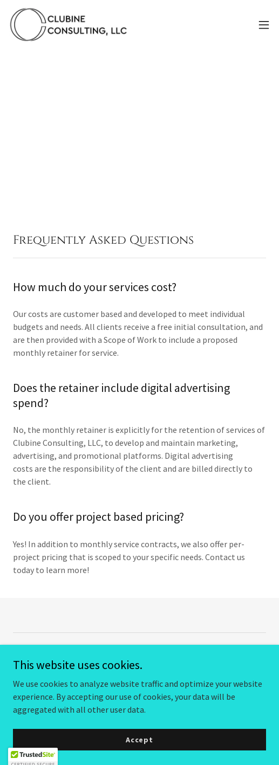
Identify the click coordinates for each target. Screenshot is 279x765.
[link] (69, 24)
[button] (264, 25)
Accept (139, 754)
